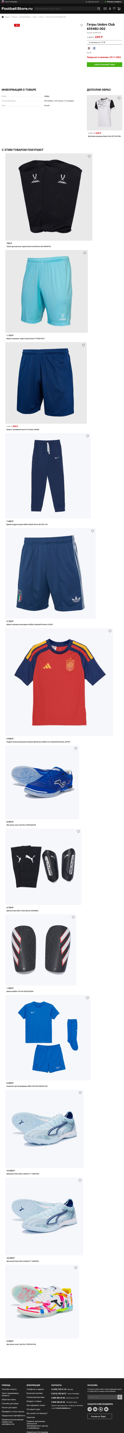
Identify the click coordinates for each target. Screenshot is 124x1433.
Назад (5, 17)
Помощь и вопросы (114, 2)
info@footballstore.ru (63, 1408)
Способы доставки (10, 1403)
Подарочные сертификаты (13, 1415)
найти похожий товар (104, 65)
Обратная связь (9, 1399)
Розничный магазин (35, 1397)
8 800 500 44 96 (92, 2)
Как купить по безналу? (37, 1413)
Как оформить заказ (36, 1405)
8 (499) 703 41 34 (58, 1389)
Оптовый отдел (33, 1409)
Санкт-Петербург (9, 2)
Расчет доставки (9, 1407)
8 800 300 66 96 (58, 1402)
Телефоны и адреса (35, 1389)
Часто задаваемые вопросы (10, 1394)
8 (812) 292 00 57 (58, 1393)
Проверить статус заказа (13, 1411)
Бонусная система (35, 1393)
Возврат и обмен (34, 1401)
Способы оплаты (9, 1389)
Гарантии (31, 1417)
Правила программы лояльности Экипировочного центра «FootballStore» (37, 1424)
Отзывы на (101, 1416)
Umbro (46, 96)
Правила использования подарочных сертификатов (12, 1421)
